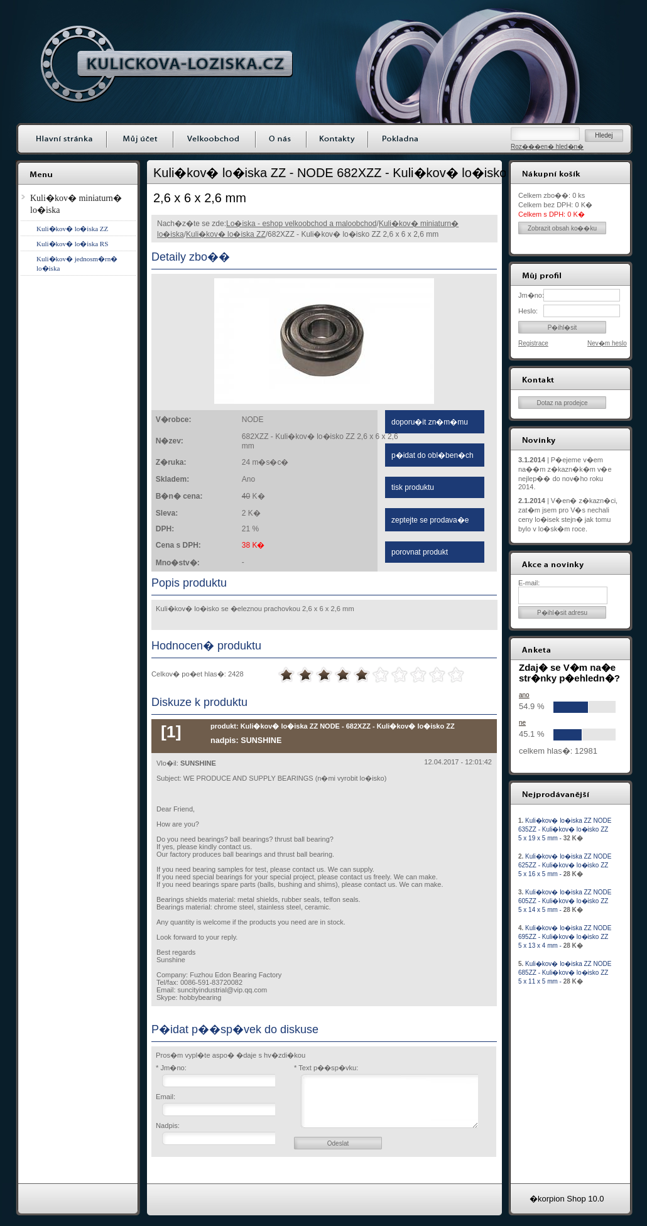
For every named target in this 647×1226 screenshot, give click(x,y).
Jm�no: (530, 295)
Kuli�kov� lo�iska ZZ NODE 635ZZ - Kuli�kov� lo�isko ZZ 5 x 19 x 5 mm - (564, 829)
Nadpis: (168, 1125)
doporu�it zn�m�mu (429, 422)
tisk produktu (412, 487)
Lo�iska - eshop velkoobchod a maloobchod (301, 223)
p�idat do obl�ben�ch (432, 455)
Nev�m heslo (607, 343)
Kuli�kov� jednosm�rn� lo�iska (76, 263)
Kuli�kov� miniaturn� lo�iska (76, 204)
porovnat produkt (419, 552)
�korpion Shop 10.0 (567, 1198)
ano (524, 695)
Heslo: (528, 311)
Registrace (533, 343)
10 (456, 675)
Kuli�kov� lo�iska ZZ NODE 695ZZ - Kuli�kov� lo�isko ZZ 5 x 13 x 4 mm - (564, 937)
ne (522, 722)
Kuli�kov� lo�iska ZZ (226, 234)
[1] (171, 731)
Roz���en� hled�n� (547, 146)
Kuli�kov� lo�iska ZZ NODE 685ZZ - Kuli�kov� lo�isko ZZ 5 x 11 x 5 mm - (564, 972)
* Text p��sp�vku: (326, 1067)
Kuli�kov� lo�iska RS (72, 243)
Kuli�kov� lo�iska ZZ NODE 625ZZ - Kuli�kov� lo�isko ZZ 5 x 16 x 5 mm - (564, 865)
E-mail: (529, 583)
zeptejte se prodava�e (430, 520)
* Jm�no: (171, 1067)
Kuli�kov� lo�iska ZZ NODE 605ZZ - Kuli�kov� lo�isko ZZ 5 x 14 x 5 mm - (564, 901)
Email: (165, 1096)
